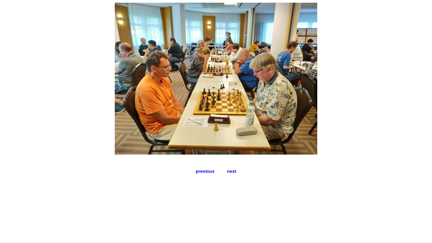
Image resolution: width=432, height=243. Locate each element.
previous (205, 171)
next (231, 171)
